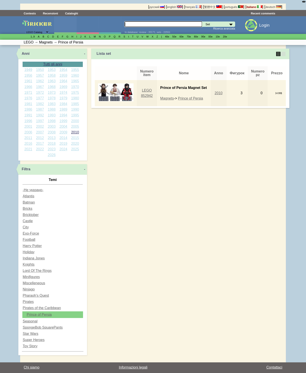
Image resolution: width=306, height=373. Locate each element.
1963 (52, 81)
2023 (52, 149)
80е (196, 36)
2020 (75, 143)
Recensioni (50, 13)
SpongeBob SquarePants (43, 327)
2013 (52, 138)
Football (29, 239)
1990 (75, 109)
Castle (28, 221)
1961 (28, 81)
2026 (52, 155)
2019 (63, 143)
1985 (75, 104)
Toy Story (30, 346)
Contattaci (274, 367)
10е (218, 36)
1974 (63, 92)
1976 (28, 98)
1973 (52, 92)
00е (210, 36)
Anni (26, 53)
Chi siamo (31, 367)
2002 (40, 126)
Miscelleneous (34, 283)
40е (167, 36)
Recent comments (263, 13)
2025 (75, 149)
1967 (40, 87)
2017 (40, 143)
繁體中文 (213, 7)
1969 (63, 87)
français (193, 7)
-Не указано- (33, 190)
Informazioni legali (133, 367)
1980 (75, 98)
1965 (75, 81)
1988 (52, 109)
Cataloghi (71, 13)
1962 (40, 81)
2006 (28, 132)
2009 (63, 132)
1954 (63, 70)
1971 (28, 92)
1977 (40, 98)
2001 (28, 126)
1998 (52, 121)
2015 (75, 138)
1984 (63, 104)
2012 (40, 138)
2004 (63, 126)
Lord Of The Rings (37, 271)
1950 (40, 70)
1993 (52, 115)
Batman (29, 202)
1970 (75, 87)
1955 (75, 70)
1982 (40, 104)
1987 (40, 109)
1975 (75, 92)
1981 (28, 104)
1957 (40, 75)
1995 (75, 115)
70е (189, 36)
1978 (52, 98)
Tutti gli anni (52, 64)
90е (203, 36)
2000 (75, 121)
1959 (63, 75)
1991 (28, 115)
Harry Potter (32, 246)
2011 (28, 138)
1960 (75, 75)
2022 (40, 149)
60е (182, 36)
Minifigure (88, 25)
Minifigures (31, 277)
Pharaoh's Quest (36, 295)
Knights (28, 264)
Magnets (167, 98)
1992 (40, 115)
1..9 (33, 36)
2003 (52, 126)
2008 (52, 132)
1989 (63, 109)
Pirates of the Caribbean (42, 308)
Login (264, 25)
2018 (52, 143)
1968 (52, 87)
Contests (30, 13)
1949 (28, 70)
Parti (110, 25)
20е (225, 36)
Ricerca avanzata (224, 28)
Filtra (26, 169)
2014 (63, 138)
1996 (28, 121)
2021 (28, 149)
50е (174, 36)
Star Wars (30, 334)
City (26, 227)
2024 (63, 149)
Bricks (27, 208)
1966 (28, 87)
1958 (52, 75)
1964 (63, 81)
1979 (63, 98)
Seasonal (30, 321)
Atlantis (28, 196)
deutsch (273, 7)
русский (156, 7)
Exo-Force (31, 233)
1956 (28, 75)
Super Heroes (34, 340)
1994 (63, 115)
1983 (52, 104)
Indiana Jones (34, 258)
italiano (254, 7)
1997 (40, 121)
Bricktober (31, 215)
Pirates (28, 302)
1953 (52, 70)
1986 (28, 109)
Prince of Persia (39, 314)
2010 (75, 132)
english (174, 7)
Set (65, 25)
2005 (75, 126)
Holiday (28, 252)
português (234, 7)
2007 (40, 132)
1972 (40, 92)
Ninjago (29, 289)
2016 (28, 143)
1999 (63, 121)
